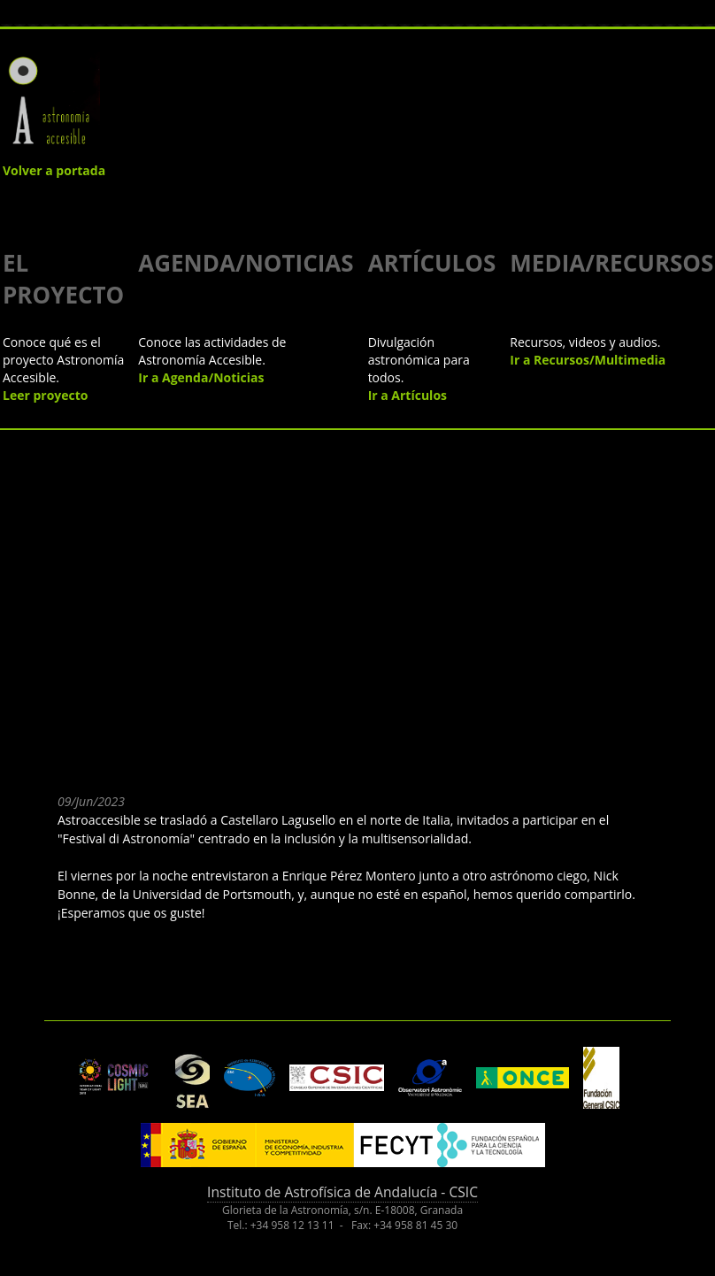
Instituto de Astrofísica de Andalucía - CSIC (342, 1192)
